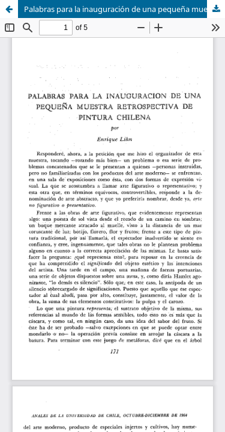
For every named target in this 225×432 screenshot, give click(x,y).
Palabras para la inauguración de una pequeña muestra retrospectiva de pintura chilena (124, 9)
